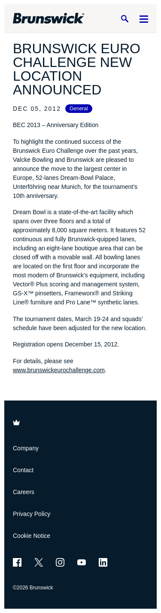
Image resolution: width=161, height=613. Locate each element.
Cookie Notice (31, 535)
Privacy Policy (31, 513)
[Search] (124, 18)
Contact (23, 470)
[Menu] (144, 18)
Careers (23, 492)
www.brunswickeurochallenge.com (59, 370)
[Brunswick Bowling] (49, 18)
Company (26, 448)
